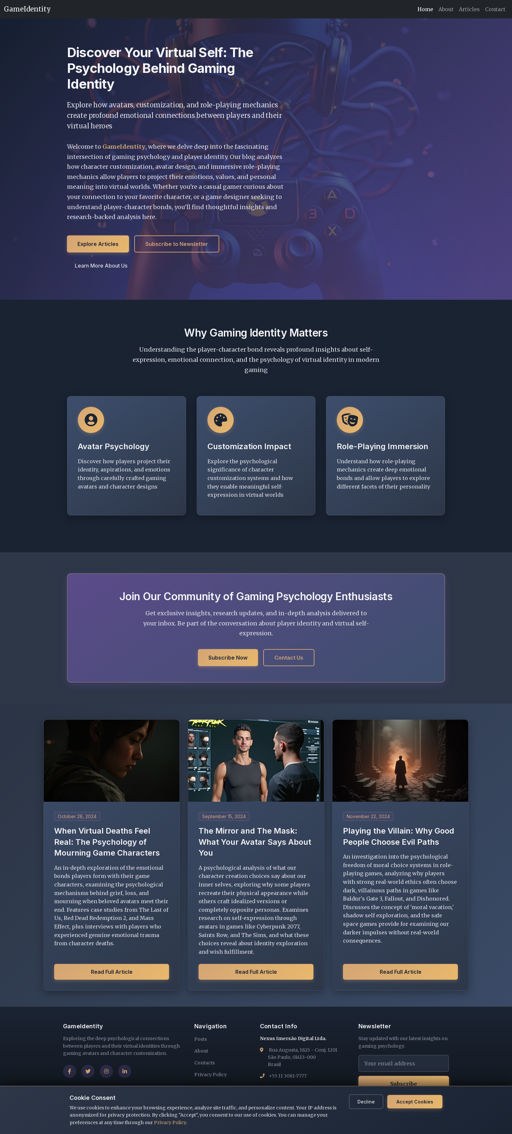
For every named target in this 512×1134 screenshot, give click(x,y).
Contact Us (288, 657)
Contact (495, 9)
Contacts (204, 1063)
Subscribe (403, 1083)
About (446, 9)
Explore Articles (97, 244)
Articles (469, 9)
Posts (200, 1039)
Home (425, 9)
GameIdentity (27, 9)
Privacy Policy (170, 1122)
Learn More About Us (101, 266)
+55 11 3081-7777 (288, 1076)
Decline (366, 1101)
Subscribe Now (227, 657)
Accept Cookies (414, 1101)
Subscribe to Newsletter (176, 244)
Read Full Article (112, 972)
